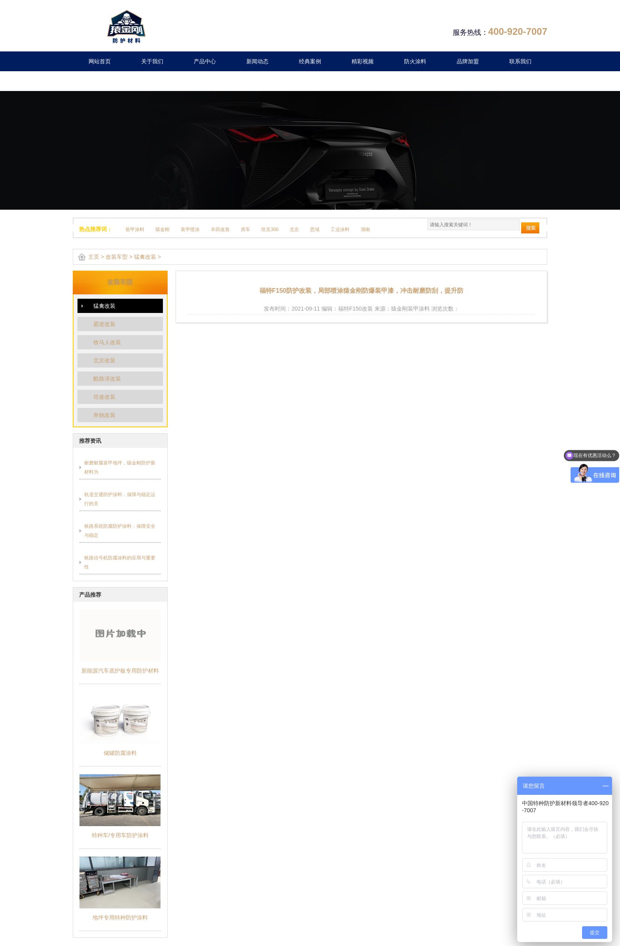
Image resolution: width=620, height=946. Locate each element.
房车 (245, 229)
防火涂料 (415, 61)
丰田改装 (220, 229)
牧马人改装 (107, 342)
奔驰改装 (104, 415)
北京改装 (104, 360)
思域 (314, 229)
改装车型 (117, 257)
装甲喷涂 (190, 229)
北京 (294, 229)
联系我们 (520, 61)
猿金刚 (162, 229)
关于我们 (152, 61)
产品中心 (205, 61)
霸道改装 (104, 324)
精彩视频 (363, 61)
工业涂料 (340, 229)
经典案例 (310, 61)
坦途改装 (104, 397)
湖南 (365, 229)
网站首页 (100, 61)
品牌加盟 (468, 61)
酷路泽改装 (107, 378)
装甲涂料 (134, 229)
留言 (99, 81)
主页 (93, 257)
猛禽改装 (145, 257)
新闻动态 (257, 61)
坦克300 (269, 229)
